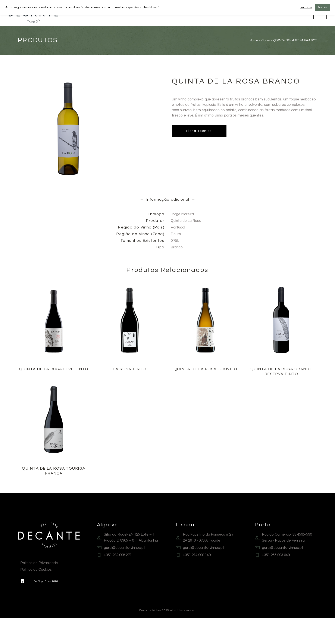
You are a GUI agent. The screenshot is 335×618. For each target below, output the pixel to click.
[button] (23, 581)
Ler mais (306, 7)
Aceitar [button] (322, 7)
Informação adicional (168, 199)
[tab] (168, 199)
